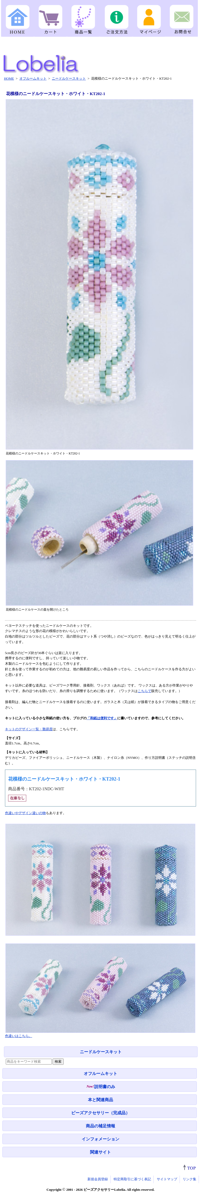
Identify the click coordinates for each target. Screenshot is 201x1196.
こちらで (144, 691)
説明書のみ (100, 1086)
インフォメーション (100, 1139)
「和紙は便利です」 (102, 718)
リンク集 (189, 1179)
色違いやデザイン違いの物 (25, 813)
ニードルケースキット (101, 1052)
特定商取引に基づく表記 (132, 1179)
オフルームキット (100, 1073)
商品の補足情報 (100, 1126)
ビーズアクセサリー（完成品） (100, 1113)
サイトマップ (167, 1179)
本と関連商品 (100, 1100)
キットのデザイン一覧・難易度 (29, 729)
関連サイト (100, 1152)
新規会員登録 (97, 1179)
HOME (9, 78)
